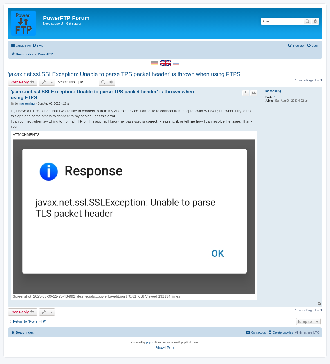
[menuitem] (37, 45)
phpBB (150, 342)
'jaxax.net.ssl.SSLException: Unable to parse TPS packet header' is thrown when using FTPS (124, 74)
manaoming (273, 91)
